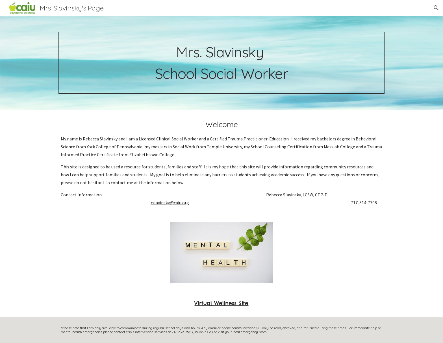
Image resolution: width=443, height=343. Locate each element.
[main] (221, 63)
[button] (436, 8)
